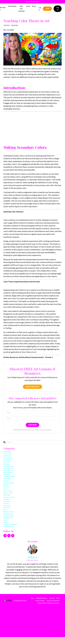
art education (8, 459)
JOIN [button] (47, 9)
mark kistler (8, 527)
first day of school (11, 516)
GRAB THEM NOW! (32, 387)
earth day (7, 502)
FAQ (57, 628)
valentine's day (9, 544)
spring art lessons (10, 536)
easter (6, 505)
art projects (8, 468)
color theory (6, 26)
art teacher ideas (10, 474)
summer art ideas (10, 541)
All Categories (9, 454)
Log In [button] (57, 9)
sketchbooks (8, 530)
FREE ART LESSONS (21, 9)
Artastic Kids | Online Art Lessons (48, 633)
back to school (9, 482)
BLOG (34, 7)
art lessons (8, 465)
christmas (7, 485)
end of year (8, 513)
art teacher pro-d (10, 476)
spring (5, 533)
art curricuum (9, 457)
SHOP (28, 7)
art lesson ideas (9, 462)
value (5, 547)
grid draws (7, 519)
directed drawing (10, 496)
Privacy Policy (40, 630)
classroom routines (11, 488)
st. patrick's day (9, 539)
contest (6, 493)
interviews (7, 525)
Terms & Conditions (53, 630)
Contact (52, 628)
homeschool (8, 522)
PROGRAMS (12, 7)
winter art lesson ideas (13, 553)
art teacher (8, 471)
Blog (32, 628)
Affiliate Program (41, 628)
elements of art (14, 26)
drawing (6, 499)
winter (6, 550)
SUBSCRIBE (32, 426)
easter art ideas (9, 508)
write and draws (10, 556)
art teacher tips (10, 479)
